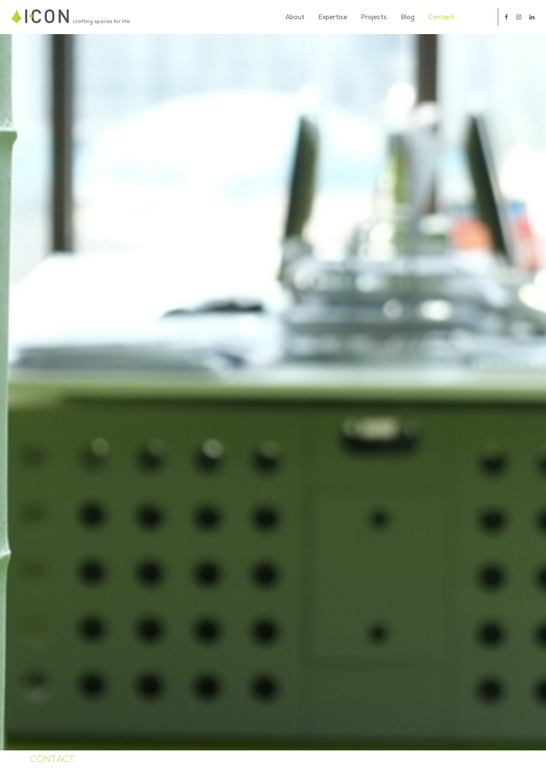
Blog (408, 17)
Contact (441, 17)
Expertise (332, 17)
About (295, 17)
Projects (374, 17)
